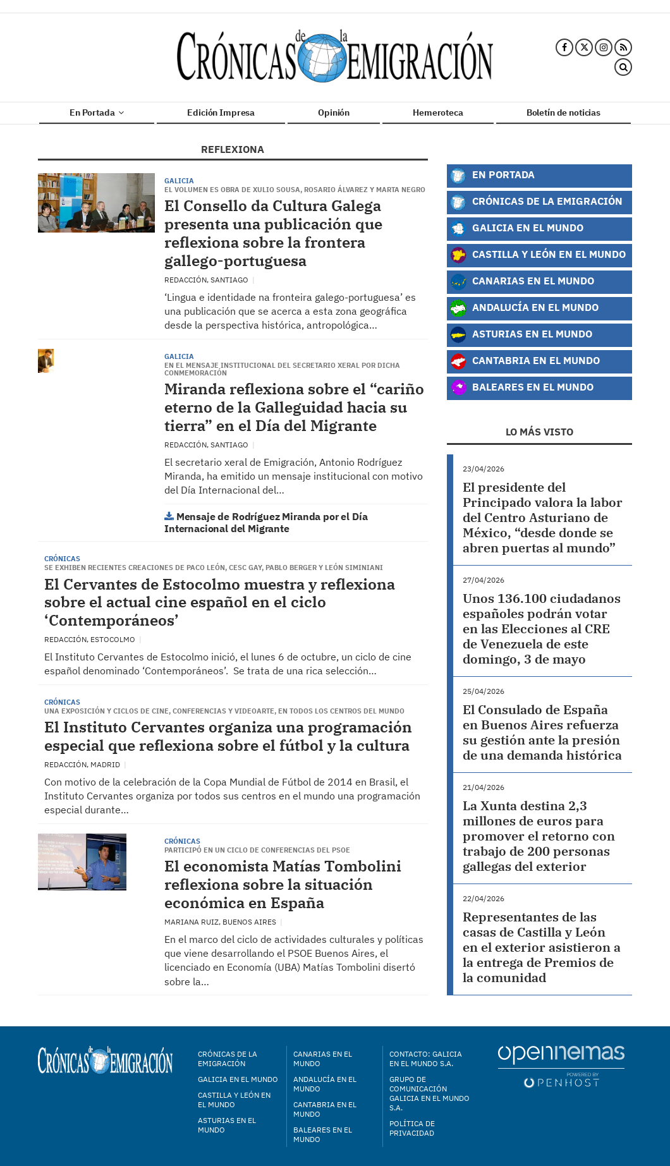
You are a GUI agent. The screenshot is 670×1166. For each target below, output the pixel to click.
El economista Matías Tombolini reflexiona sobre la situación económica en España (282, 884)
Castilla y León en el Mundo (537, 255)
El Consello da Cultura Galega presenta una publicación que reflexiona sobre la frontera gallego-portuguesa (273, 232)
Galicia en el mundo (238, 1079)
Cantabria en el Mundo (524, 361)
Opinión (334, 112)
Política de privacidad (412, 1128)
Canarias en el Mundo (521, 282)
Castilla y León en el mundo (234, 1099)
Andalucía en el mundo (324, 1083)
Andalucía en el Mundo (524, 308)
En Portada (97, 112)
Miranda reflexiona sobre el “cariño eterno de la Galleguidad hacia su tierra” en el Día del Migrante (294, 407)
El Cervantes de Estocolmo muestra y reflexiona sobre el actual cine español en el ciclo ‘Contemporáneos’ (219, 602)
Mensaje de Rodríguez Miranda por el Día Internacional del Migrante (265, 522)
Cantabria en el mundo (324, 1109)
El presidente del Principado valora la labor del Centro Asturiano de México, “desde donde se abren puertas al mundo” (543, 517)
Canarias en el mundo (322, 1058)
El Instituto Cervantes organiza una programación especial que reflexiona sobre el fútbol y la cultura (228, 736)
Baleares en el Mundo (521, 388)
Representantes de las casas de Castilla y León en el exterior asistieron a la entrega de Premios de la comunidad (542, 947)
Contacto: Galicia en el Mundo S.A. (425, 1058)
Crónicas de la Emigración (536, 202)
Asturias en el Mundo (520, 335)
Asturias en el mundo (227, 1124)
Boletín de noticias (563, 112)
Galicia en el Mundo (516, 229)
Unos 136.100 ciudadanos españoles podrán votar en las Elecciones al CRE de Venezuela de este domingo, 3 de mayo (542, 628)
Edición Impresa (221, 112)
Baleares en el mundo (322, 1134)
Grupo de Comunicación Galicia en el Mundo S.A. (429, 1093)
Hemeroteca (438, 112)
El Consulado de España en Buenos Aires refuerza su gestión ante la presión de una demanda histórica (542, 732)
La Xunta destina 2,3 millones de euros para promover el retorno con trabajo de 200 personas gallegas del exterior (539, 836)
